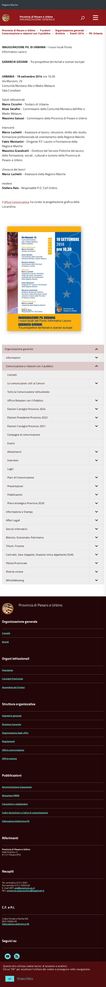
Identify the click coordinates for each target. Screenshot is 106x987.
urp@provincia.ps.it (24, 888)
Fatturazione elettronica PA (15, 924)
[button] (96, 349)
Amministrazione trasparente (17, 787)
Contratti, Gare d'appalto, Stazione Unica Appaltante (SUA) (55, 554)
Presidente (7, 670)
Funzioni (45, 30)
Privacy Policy (25, 979)
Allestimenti (55, 452)
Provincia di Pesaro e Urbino (36, 16)
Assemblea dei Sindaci (13, 687)
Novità (5, 642)
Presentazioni (55, 486)
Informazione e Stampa (55, 512)
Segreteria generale (11, 715)
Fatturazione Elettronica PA (15, 821)
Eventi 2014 (77, 33)
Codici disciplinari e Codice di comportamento (25, 812)
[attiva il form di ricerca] (82, 17)
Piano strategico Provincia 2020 (55, 503)
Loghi (10, 469)
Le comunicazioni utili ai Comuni (55, 383)
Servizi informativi (55, 529)
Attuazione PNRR (10, 795)
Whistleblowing (55, 580)
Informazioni (55, 357)
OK (9, 979)
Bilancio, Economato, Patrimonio (55, 537)
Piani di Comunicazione (55, 477)
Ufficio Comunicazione (16, 202)
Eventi (11, 443)
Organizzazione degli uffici (15, 733)
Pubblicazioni (55, 494)
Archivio (60, 33)
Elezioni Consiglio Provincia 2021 (55, 426)
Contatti (12, 375)
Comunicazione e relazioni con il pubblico (26, 33)
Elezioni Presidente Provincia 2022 (55, 417)
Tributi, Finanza (55, 546)
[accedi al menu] (95, 17)
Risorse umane (55, 571)
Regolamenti (8, 741)
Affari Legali (55, 520)
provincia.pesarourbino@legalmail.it (25, 890)
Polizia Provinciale (55, 563)
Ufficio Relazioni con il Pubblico (55, 400)
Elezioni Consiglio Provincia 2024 (55, 409)
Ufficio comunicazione (13, 750)
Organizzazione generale (69, 30)
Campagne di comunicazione (23, 435)
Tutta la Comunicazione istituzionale (28, 392)
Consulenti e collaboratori (15, 804)
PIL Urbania (96, 33)
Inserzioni (55, 460)
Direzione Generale (11, 724)
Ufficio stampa (9, 758)
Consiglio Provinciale (12, 678)
